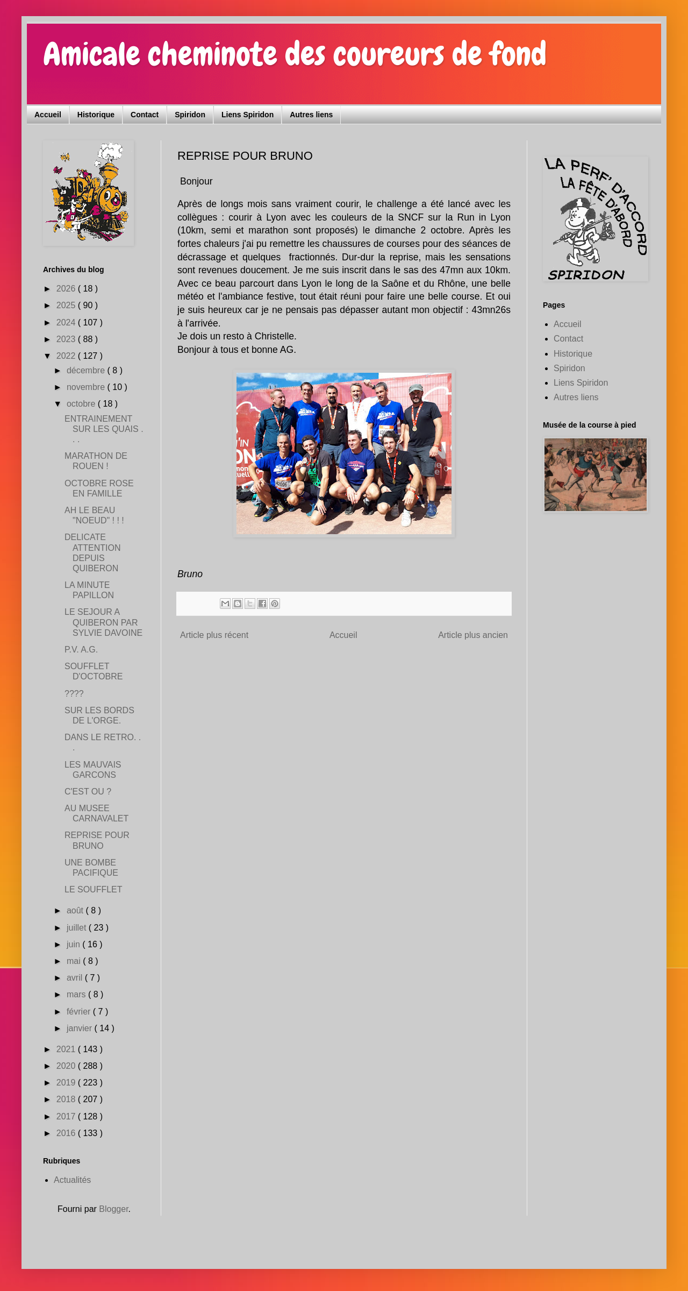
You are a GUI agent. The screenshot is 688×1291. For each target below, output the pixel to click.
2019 (67, 1082)
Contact (145, 114)
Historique (95, 114)
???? (74, 693)
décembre (87, 370)
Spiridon (190, 114)
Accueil (47, 114)
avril (76, 977)
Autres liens (311, 114)
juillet (78, 927)
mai (75, 961)
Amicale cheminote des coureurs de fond (295, 54)
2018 (67, 1099)
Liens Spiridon (247, 114)
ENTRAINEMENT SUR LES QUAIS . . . (104, 429)
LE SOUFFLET (93, 889)
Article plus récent (214, 635)
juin (74, 944)
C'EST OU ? (87, 791)
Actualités (72, 1179)
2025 (67, 305)
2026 (67, 288)
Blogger (113, 1209)
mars (77, 994)
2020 (67, 1065)
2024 (67, 322)
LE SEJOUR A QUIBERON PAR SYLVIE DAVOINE (103, 622)
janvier (81, 1028)
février (80, 1011)
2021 (67, 1049)
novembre (87, 387)
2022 (67, 355)
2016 (67, 1133)
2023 (67, 339)
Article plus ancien (473, 635)
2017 (67, 1116)
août (76, 910)
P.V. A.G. (81, 649)
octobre (82, 403)
